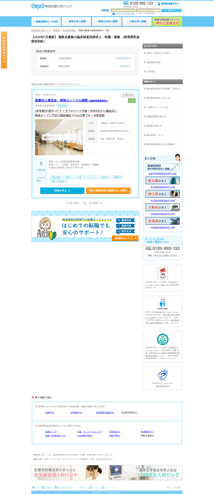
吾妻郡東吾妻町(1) (105, 412)
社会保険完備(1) (85, 435)
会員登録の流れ (154, 62)
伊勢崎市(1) (76, 412)
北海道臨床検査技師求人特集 (163, 227)
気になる (127, 95)
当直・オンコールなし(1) (89, 432)
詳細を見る (62, 190)
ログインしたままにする (125, 14)
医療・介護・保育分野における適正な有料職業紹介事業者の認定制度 (163, 352)
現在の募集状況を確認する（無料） (108, 190)
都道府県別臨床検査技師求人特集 (163, 173)
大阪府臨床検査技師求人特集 (163, 214)
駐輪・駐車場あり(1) (55, 435)
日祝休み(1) (114, 432)
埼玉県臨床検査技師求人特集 (163, 201)
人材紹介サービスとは (157, 107)
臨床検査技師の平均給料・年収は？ (163, 88)
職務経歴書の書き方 (156, 116)
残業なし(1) (51, 432)
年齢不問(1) (114, 435)
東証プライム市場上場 (169, 285)
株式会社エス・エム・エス (166, 312)
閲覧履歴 (105, 10)
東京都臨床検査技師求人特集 (163, 187)
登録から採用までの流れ (158, 53)
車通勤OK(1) (147, 432)
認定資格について (155, 135)
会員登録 (150, 71)
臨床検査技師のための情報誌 (160, 144)
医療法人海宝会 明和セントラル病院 (71, 100)
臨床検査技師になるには (158, 98)
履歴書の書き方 (154, 125)
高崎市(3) (49, 412)
